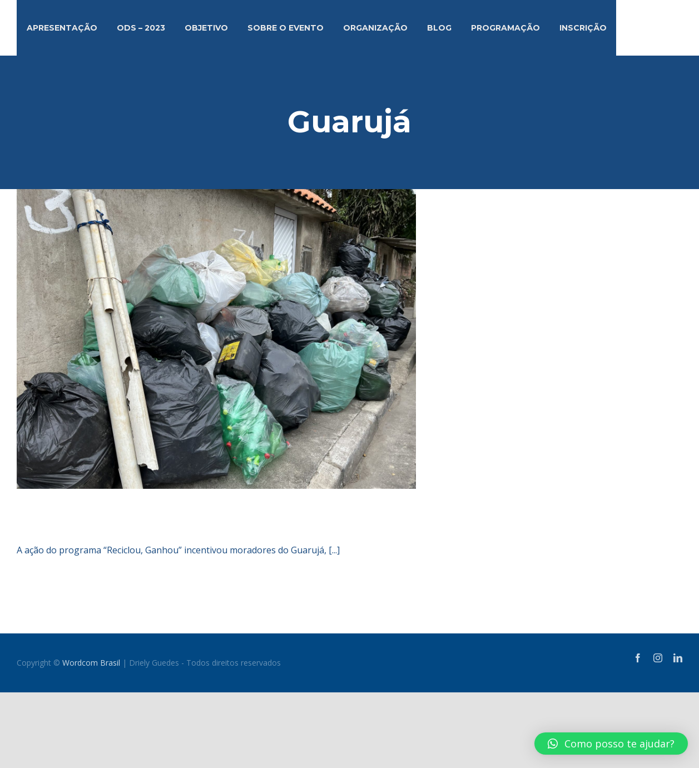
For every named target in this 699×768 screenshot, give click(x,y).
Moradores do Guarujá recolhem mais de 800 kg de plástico (290, 517)
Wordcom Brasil (91, 662)
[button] (611, 743)
